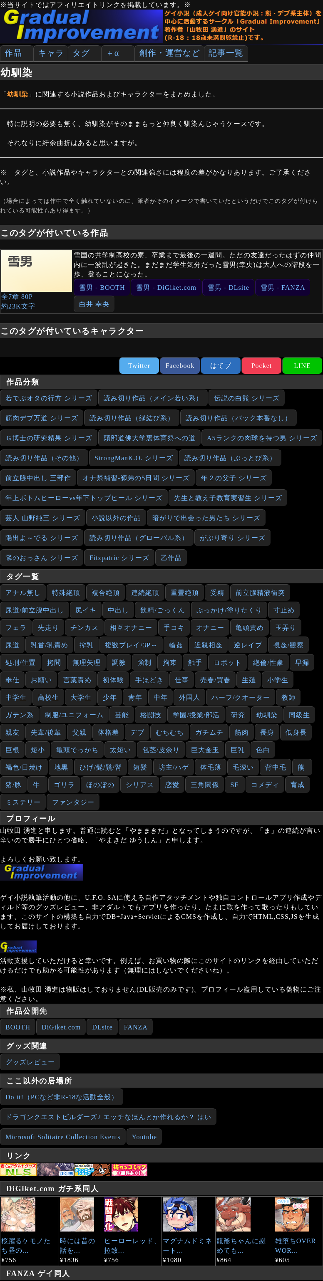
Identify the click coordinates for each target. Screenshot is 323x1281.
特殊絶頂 (66, 592)
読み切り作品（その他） (44, 458)
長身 (267, 732)
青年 (135, 697)
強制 (144, 662)
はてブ (220, 365)
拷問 (54, 662)
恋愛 (172, 784)
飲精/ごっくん (162, 610)
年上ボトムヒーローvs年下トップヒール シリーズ (84, 497)
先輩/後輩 (46, 732)
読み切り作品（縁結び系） (131, 418)
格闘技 (151, 714)
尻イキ (86, 610)
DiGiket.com (61, 1027)
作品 (13, 52)
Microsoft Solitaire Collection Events (63, 1136)
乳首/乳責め (49, 645)
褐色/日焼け (24, 767)
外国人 (189, 697)
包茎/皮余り (161, 749)
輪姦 (176, 645)
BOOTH (17, 1027)
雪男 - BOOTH (102, 287)
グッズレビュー (30, 1062)
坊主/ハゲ (174, 767)
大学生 (81, 697)
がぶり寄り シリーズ (233, 537)
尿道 (12, 645)
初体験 (113, 680)
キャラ (51, 52)
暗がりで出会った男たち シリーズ (206, 517)
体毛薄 (210, 767)
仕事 (182, 680)
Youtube (144, 1136)
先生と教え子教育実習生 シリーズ (228, 497)
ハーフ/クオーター (240, 697)
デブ (137, 732)
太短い (120, 749)
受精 (217, 592)
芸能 (122, 714)
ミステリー (23, 802)
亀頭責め (250, 627)
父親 (79, 732)
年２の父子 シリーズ (234, 477)
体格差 (108, 732)
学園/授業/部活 (196, 714)
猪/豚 (13, 784)
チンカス (84, 627)
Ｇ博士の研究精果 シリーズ (48, 438)
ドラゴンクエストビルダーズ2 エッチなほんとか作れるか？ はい (108, 1117)
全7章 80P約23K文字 (36, 280)
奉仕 (12, 680)
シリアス (140, 784)
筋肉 (242, 732)
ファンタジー (73, 802)
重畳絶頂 (185, 592)
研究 (238, 714)
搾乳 (87, 645)
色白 (263, 749)
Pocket (261, 365)
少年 (110, 697)
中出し (118, 610)
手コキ (174, 627)
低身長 (296, 732)
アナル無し (23, 592)
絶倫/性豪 (268, 662)
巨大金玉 (205, 749)
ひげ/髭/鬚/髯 (101, 767)
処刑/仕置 (20, 662)
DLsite (102, 1027)
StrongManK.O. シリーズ (133, 458)
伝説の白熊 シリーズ (247, 398)
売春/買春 (215, 680)
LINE (302, 365)
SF (234, 784)
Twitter (139, 365)
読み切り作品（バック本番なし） (239, 418)
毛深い (243, 767)
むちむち (170, 732)
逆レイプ (248, 645)
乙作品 (171, 557)
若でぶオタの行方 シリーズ (48, 398)
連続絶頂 (145, 592)
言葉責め (77, 680)
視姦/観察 (288, 645)
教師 (288, 697)
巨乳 (238, 749)
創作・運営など (169, 52)
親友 (12, 732)
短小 (38, 749)
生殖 (249, 680)
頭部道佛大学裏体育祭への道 (150, 438)
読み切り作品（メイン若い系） (153, 398)
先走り (48, 627)
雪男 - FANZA (283, 287)
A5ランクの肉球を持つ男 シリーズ (262, 438)
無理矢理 (86, 662)
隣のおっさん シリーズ (41, 557)
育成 (298, 784)
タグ (81, 52)
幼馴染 (267, 714)
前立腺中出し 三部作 (38, 477)
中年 (161, 697)
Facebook (179, 365)
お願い (41, 680)
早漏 (302, 662)
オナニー (210, 627)
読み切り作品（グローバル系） (139, 537)
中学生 (16, 697)
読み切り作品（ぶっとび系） (230, 458)
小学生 (277, 680)
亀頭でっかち (77, 749)
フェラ (16, 627)
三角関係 (205, 784)
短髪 (140, 767)
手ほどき (149, 680)
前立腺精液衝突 (260, 592)
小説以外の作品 (116, 517)
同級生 (299, 714)
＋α (112, 52)
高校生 (48, 697)
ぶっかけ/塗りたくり (229, 610)
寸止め (284, 610)
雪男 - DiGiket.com (166, 287)
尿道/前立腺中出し (34, 610)
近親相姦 (208, 645)
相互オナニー (131, 627)
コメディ (265, 784)
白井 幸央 (94, 304)
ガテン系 (19, 714)
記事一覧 (226, 52)
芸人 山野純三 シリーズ (42, 517)
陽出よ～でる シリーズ (41, 537)
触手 (195, 662)
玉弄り (285, 627)
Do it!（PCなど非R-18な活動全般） (61, 1097)
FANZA (136, 1027)
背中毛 (275, 767)
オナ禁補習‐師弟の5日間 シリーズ (136, 477)
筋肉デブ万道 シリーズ (41, 418)
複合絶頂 (106, 592)
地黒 (61, 767)
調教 (119, 662)
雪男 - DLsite (228, 287)
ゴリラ (64, 784)
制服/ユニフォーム (74, 714)
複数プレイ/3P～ (131, 645)
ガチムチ (209, 732)
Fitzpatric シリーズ (119, 557)
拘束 (170, 662)
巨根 (12, 749)
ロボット (228, 662)
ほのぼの (100, 784)
